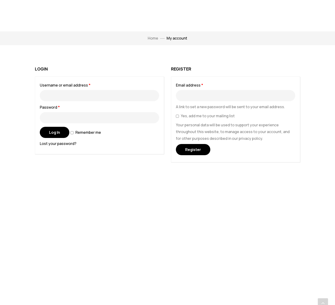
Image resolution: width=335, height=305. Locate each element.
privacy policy (250, 138)
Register (193, 149)
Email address (197, 84)
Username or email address (73, 84)
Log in (54, 132)
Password (58, 107)
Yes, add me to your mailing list (205, 115)
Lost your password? (58, 143)
